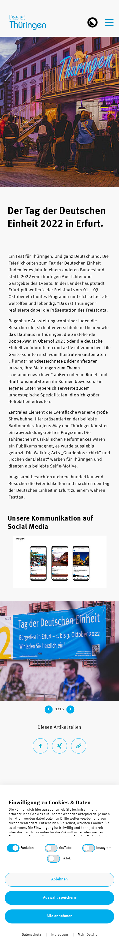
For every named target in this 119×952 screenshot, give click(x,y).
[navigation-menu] (109, 19)
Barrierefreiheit (59, 896)
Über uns (59, 874)
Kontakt (59, 881)
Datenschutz (59, 889)
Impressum (59, 911)
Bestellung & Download (60, 918)
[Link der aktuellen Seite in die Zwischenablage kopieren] (78, 746)
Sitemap (59, 903)
